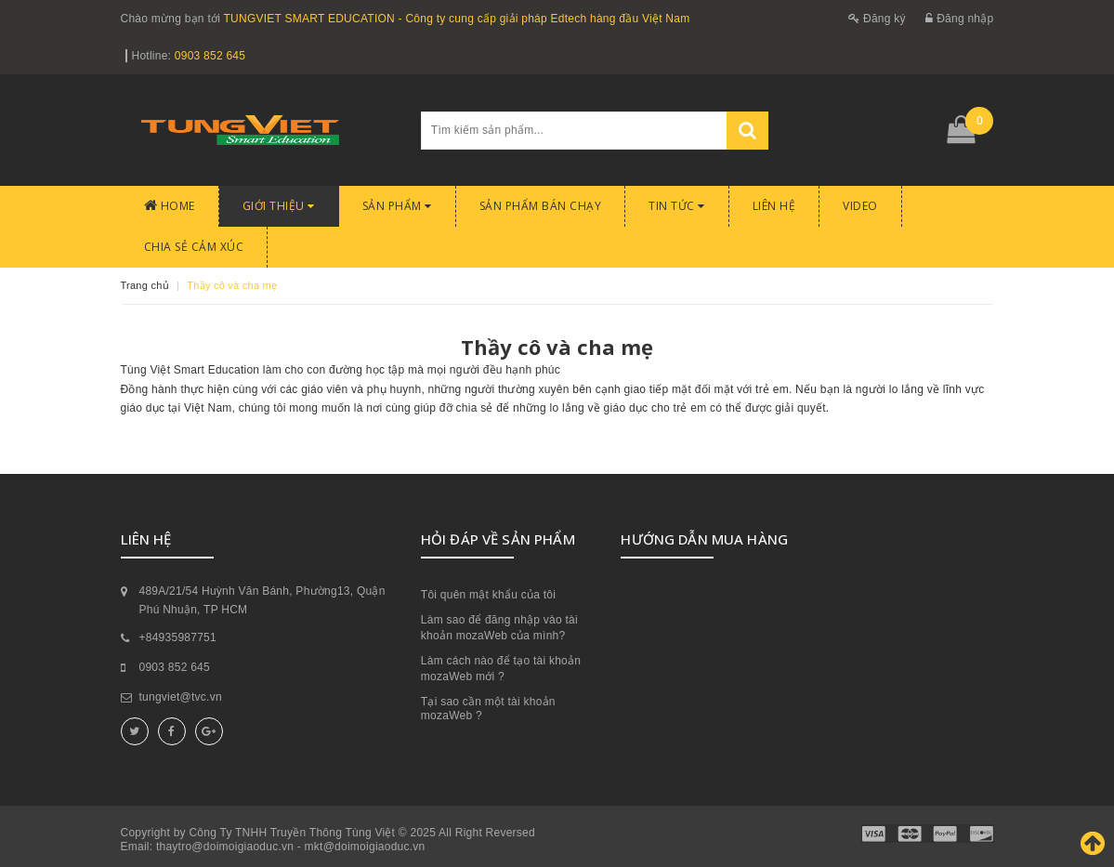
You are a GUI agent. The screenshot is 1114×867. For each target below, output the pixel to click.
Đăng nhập (959, 18)
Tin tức (677, 206)
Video (860, 206)
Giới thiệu (278, 206)
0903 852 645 (210, 55)
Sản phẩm (397, 206)
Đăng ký (877, 18)
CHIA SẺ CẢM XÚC (194, 247)
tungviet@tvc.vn (180, 696)
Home (169, 206)
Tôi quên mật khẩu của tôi (488, 594)
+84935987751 (177, 637)
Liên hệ (774, 206)
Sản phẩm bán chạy (540, 206)
